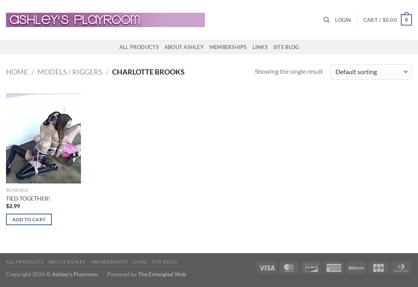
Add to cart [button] (29, 219)
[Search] (326, 20)
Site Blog (286, 47)
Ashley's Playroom (75, 274)
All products (139, 47)
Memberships (228, 47)
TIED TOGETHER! (28, 198)
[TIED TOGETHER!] (43, 138)
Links (260, 47)
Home (17, 71)
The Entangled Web (162, 274)
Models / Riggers (70, 71)
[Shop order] (371, 72)
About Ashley (184, 47)
